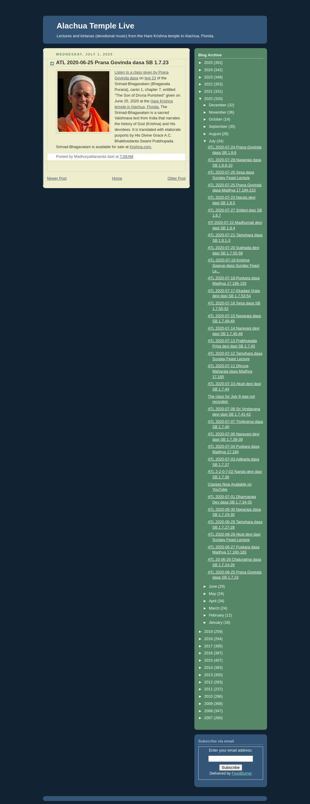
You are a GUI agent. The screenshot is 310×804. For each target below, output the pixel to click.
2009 (209, 704)
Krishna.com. (141, 147)
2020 (209, 99)
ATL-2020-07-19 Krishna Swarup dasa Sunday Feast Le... (233, 265)
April (213, 601)
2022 (209, 84)
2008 (209, 711)
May (213, 594)
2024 (209, 70)
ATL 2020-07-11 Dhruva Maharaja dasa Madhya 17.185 (230, 371)
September (219, 127)
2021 (209, 91)
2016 (209, 653)
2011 (209, 689)
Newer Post (57, 178)
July (213, 141)
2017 (209, 646)
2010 (209, 696)
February (217, 615)
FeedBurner (242, 773)
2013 (209, 675)
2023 (209, 77)
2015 (209, 660)
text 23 (150, 78)
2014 (209, 668)
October (216, 119)
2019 (209, 632)
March (215, 608)
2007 (209, 718)
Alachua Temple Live (95, 25)
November (218, 112)
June (213, 586)
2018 (209, 639)
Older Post (176, 178)
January (216, 622)
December (218, 105)
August (215, 134)
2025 (209, 63)
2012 (209, 682)
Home (117, 178)
